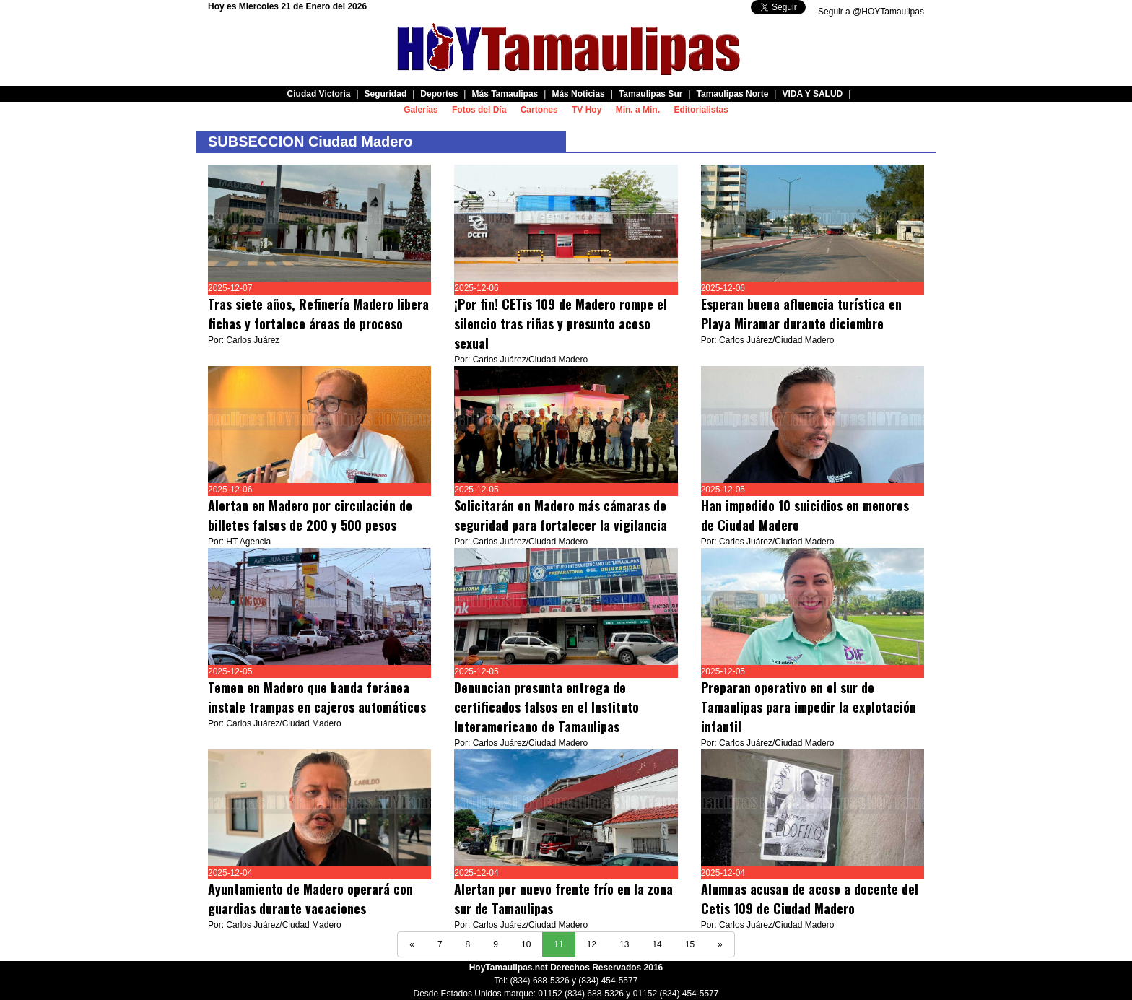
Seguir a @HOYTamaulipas (871, 11)
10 (526, 944)
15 (690, 944)
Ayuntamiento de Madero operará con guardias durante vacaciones (310, 898)
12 (591, 944)
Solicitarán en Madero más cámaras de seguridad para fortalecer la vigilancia (560, 515)
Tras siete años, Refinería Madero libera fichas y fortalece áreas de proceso (318, 314)
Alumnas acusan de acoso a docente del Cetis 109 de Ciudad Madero (809, 898)
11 (558, 944)
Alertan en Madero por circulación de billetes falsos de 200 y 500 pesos (310, 515)
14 (656, 944)
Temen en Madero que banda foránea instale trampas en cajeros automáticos (317, 697)
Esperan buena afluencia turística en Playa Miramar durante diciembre (801, 314)
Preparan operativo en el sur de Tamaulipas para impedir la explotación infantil (808, 707)
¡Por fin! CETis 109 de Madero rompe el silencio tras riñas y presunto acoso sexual (560, 323)
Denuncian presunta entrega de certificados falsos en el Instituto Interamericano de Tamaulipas (546, 707)
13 (624, 944)
